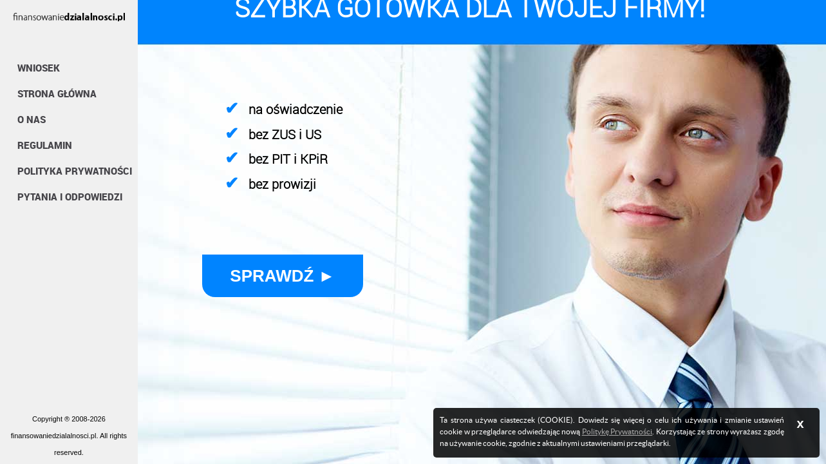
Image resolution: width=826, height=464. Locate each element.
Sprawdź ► (282, 275)
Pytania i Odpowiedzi (69, 196)
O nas (31, 119)
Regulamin (44, 145)
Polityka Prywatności (74, 170)
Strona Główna (57, 93)
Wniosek (38, 67)
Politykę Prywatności (617, 431)
